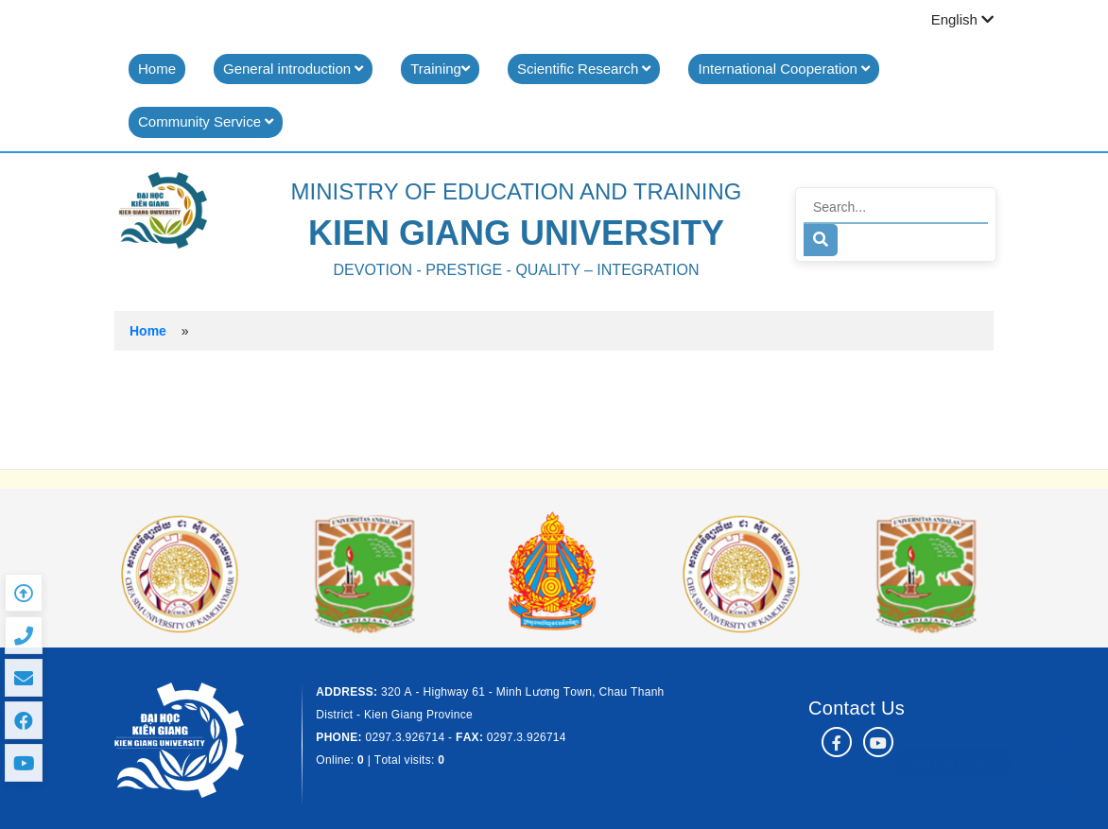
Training (440, 68)
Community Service (205, 121)
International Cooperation (784, 68)
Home (157, 68)
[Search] (895, 207)
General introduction (293, 68)
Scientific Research (584, 68)
